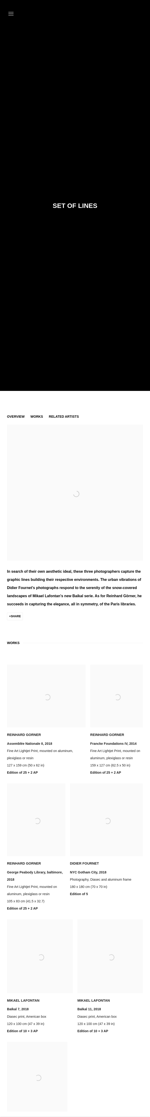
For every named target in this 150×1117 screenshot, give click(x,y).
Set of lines (75, 205)
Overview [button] (15, 416)
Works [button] (36, 416)
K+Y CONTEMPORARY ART (124, 14)
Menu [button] (10, 13)
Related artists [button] (64, 416)
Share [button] (16, 616)
